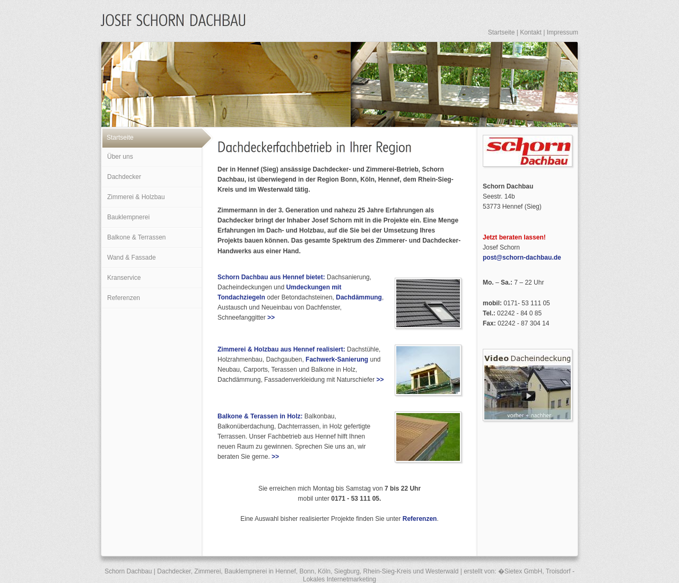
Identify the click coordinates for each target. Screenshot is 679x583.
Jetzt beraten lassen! (514, 237)
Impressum (562, 32)
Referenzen (123, 298)
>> (271, 317)
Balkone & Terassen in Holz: (259, 416)
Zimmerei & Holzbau (136, 197)
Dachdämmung (359, 297)
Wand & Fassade (131, 257)
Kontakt (531, 32)
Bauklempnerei (128, 217)
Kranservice (124, 277)
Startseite (501, 32)
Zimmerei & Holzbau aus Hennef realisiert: (281, 349)
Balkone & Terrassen (136, 237)
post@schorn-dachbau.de (522, 257)
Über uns (120, 156)
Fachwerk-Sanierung (337, 359)
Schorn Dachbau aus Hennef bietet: (271, 277)
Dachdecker (124, 177)
